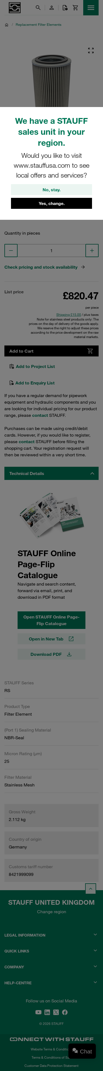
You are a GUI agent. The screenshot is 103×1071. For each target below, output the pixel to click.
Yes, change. (52, 203)
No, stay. (51, 189)
